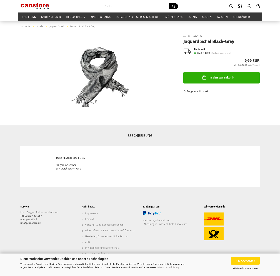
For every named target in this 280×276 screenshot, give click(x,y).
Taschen (222, 17)
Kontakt (89, 219)
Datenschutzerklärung (167, 267)
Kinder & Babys (101, 17)
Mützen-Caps (173, 17)
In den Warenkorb (217, 77)
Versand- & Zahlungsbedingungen (104, 224)
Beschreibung (140, 135)
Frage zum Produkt (197, 91)
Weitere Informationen (245, 268)
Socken (207, 17)
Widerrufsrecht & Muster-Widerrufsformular (110, 230)
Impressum (91, 213)
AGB (87, 242)
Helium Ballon (75, 17)
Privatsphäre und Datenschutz (102, 247)
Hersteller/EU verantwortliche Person (106, 236)
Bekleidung (28, 17)
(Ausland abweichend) (221, 53)
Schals (192, 17)
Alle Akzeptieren (245, 260)
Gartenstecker (51, 17)
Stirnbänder (241, 17)
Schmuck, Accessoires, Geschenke (138, 17)
